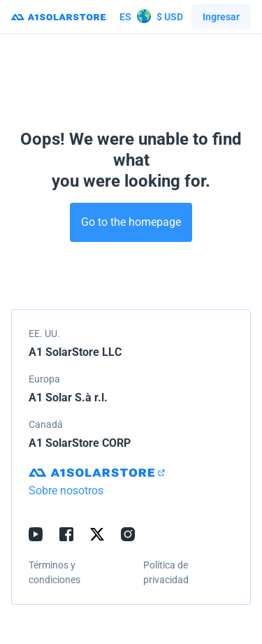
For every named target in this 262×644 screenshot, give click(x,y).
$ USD (151, 17)
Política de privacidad (166, 572)
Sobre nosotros (66, 490)
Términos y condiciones (54, 572)
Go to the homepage (131, 222)
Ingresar (221, 16)
